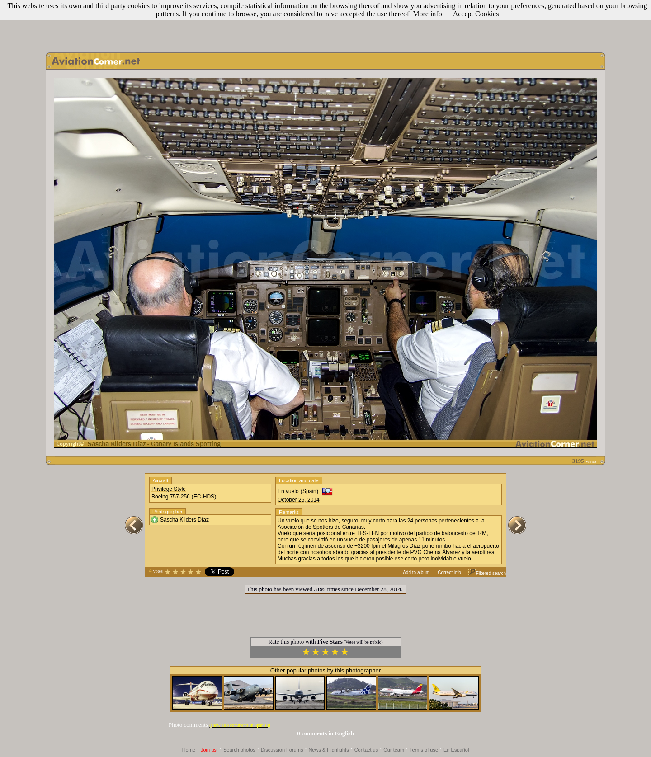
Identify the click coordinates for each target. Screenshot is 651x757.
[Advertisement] (325, 24)
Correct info (449, 572)
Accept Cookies (476, 14)
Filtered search (486, 573)
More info (427, 14)
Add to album (416, 572)
